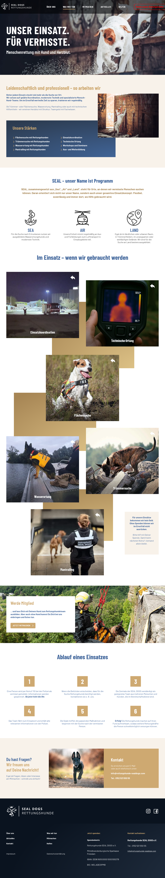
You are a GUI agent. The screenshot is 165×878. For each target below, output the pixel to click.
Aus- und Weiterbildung (74, 149)
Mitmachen (87, 6)
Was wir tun (69, 6)
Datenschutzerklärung (56, 854)
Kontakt (9, 843)
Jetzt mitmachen (23, 625)
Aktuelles (106, 6)
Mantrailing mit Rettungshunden (30, 149)
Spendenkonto (93, 840)
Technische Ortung (72, 141)
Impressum (10, 854)
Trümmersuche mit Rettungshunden (32, 141)
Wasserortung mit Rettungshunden (32, 145)
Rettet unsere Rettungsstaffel (149, 7)
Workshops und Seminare (75, 145)
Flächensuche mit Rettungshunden (31, 137)
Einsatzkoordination (72, 137)
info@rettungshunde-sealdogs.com (142, 851)
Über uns (51, 6)
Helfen (122, 6)
